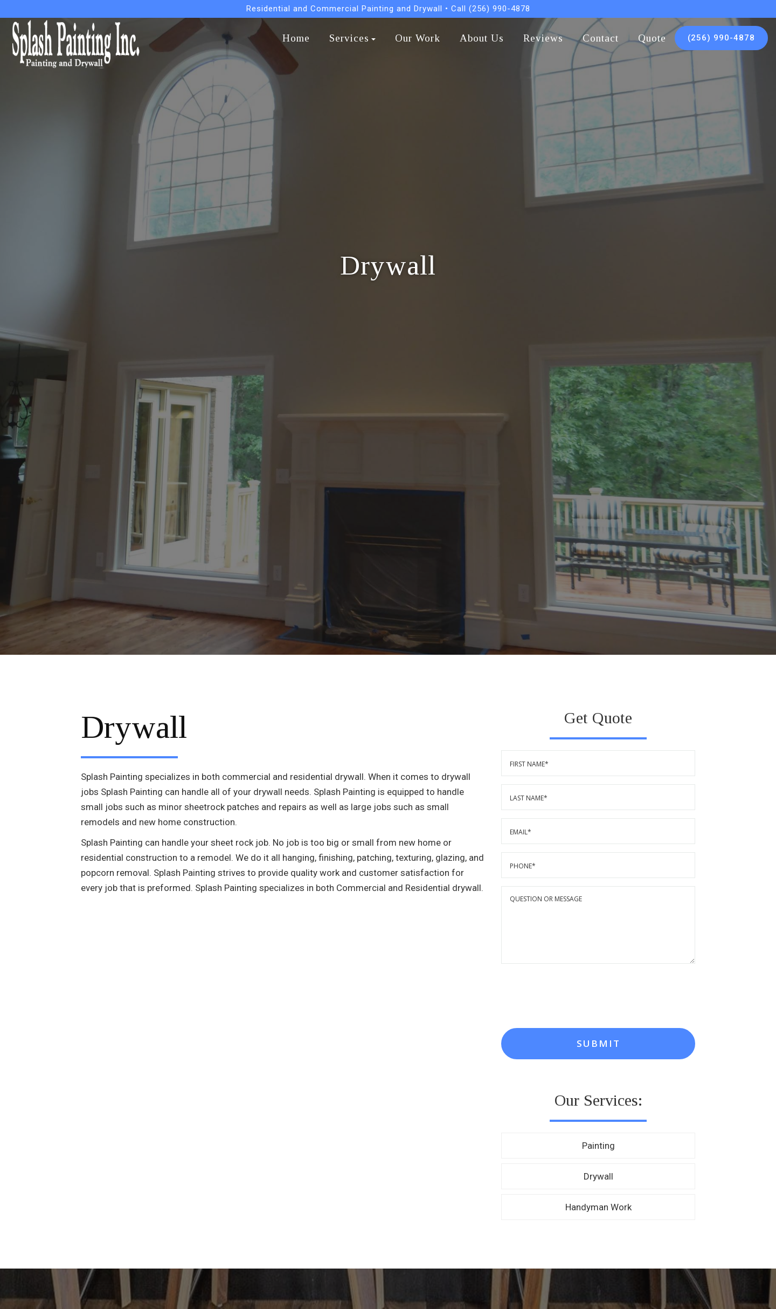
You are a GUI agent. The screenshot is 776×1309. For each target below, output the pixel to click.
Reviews (543, 38)
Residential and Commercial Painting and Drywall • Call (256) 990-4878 (388, 8)
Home (296, 38)
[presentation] (583, 996)
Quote (652, 38)
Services (352, 38)
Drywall (598, 1176)
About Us (482, 38)
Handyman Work (598, 1207)
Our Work (417, 38)
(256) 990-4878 (721, 38)
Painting (598, 1145)
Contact (601, 38)
